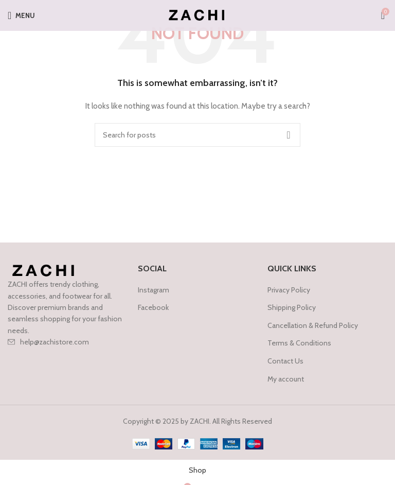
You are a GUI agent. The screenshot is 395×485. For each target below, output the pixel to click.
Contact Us (285, 361)
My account (285, 379)
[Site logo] (198, 14)
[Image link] (44, 270)
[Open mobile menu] (21, 15)
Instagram (153, 290)
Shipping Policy (291, 307)
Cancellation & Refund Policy (312, 325)
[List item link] (68, 342)
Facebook (153, 307)
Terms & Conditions (299, 343)
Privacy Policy (288, 290)
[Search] (197, 135)
